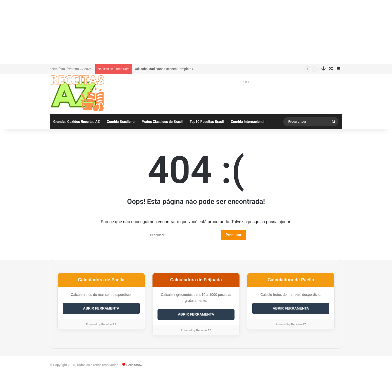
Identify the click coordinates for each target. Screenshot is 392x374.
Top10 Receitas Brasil (207, 122)
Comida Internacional (247, 122)
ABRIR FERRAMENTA (101, 308)
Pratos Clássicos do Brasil (162, 122)
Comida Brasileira (120, 122)
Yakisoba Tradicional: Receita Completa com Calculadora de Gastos (183, 69)
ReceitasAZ (134, 365)
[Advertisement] (196, 31)
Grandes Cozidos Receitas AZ (76, 122)
